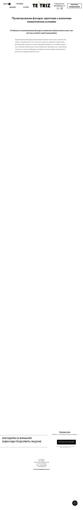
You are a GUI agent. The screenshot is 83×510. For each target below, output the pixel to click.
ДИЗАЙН (13, 7)
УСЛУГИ (26, 7)
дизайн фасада (20, 44)
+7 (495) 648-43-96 (59, 4)
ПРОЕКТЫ (19, 4)
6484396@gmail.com (59, 6)
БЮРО (5, 4)
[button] (74, 6)
